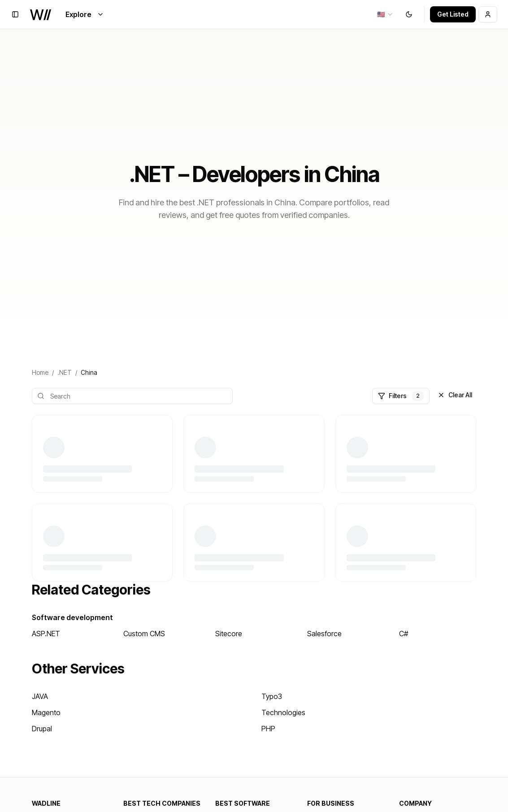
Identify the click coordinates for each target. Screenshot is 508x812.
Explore (84, 14)
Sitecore (228, 633)
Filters (401, 396)
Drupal (42, 728)
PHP (268, 728)
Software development (72, 617)
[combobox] (385, 14)
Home (40, 372)
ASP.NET (46, 633)
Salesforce (324, 633)
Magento (46, 712)
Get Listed (453, 14)
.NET (64, 372)
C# (403, 633)
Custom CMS (144, 633)
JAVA (40, 696)
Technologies (283, 712)
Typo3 (271, 696)
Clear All (455, 395)
